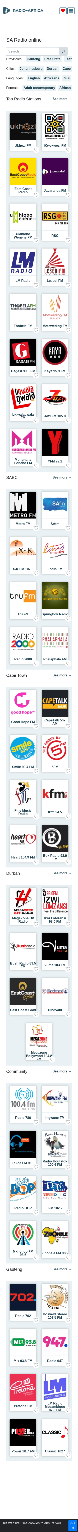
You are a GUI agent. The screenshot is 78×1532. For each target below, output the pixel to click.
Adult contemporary (39, 88)
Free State (52, 59)
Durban (52, 68)
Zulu (66, 78)
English (34, 78)
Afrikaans (51, 78)
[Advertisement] (39, 27)
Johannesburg (31, 68)
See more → (62, 99)
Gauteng (33, 59)
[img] (71, 11)
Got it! (72, 1525)
